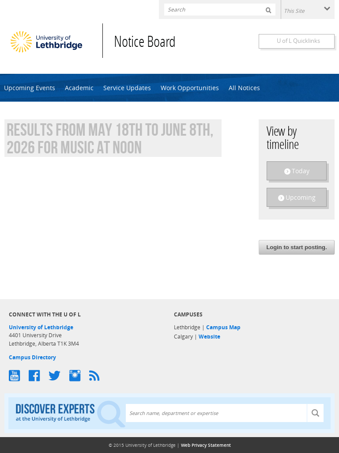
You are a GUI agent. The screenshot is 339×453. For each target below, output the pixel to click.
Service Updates (127, 88)
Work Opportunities (190, 88)
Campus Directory (32, 357)
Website (209, 336)
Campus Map (223, 327)
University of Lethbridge (41, 327)
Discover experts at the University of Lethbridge (70, 413)
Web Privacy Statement (206, 445)
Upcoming (301, 197)
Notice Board (145, 43)
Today (300, 171)
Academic (79, 88)
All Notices (244, 88)
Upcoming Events (29, 88)
